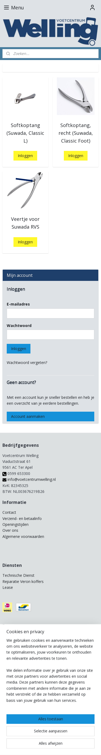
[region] (50, 706)
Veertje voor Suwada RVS (25, 223)
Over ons (10, 530)
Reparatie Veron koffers (23, 581)
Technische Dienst (18, 575)
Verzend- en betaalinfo (22, 518)
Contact (9, 512)
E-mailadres (18, 304)
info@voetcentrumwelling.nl (29, 479)
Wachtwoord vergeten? (27, 362)
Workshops (12, 647)
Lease (7, 587)
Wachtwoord (19, 325)
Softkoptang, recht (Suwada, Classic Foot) (75, 133)
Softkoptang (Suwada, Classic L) (25, 133)
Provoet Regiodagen (20, 642)
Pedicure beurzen (17, 636)
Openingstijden (15, 524)
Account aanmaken (28, 416)
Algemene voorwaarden (23, 536)
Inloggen (25, 155)
